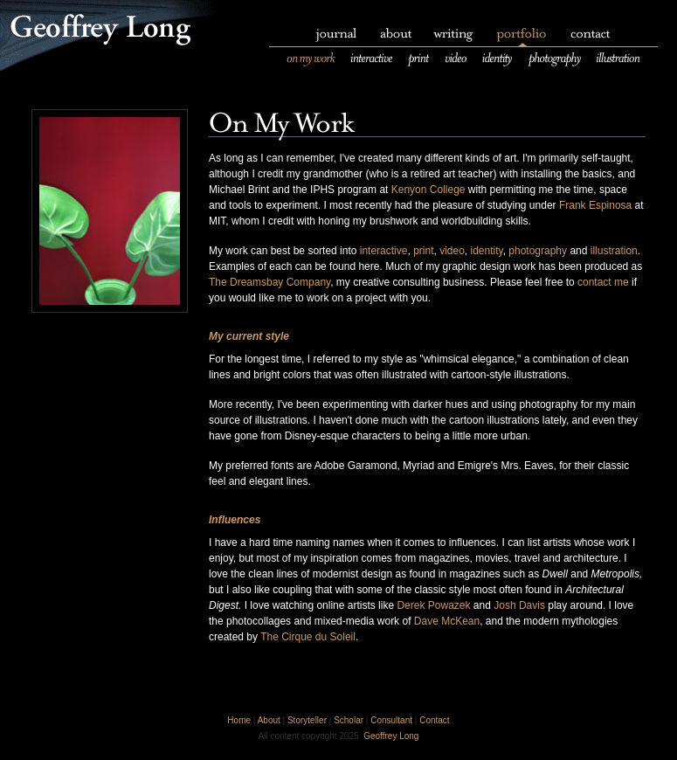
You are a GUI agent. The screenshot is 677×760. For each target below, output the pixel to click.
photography (537, 251)
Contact (434, 720)
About (269, 720)
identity (487, 251)
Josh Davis (519, 605)
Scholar (348, 720)
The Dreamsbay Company (269, 282)
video (452, 251)
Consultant (391, 720)
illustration (614, 251)
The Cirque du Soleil (308, 637)
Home (239, 720)
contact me (603, 282)
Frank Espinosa (595, 205)
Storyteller (307, 720)
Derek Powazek (433, 605)
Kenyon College (428, 189)
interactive (384, 251)
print (423, 251)
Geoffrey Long (390, 736)
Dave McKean (447, 621)
